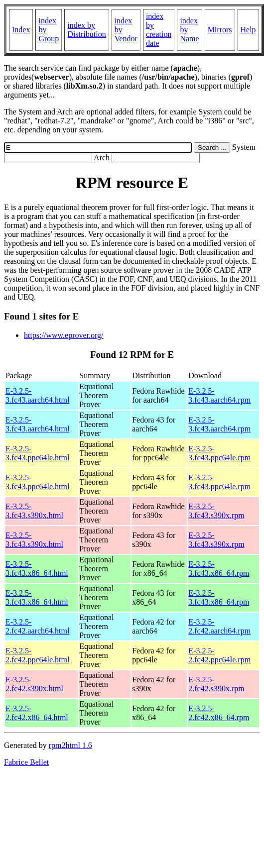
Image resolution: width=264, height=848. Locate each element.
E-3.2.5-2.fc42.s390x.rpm (216, 684)
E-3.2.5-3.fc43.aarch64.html (37, 395)
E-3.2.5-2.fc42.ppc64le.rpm (219, 655)
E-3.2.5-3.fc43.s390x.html (34, 511)
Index (21, 29)
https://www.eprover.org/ (64, 335)
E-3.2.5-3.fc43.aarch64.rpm (219, 395)
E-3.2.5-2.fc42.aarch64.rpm (219, 626)
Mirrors (220, 29)
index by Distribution (86, 29)
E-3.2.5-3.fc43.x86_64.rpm (218, 568)
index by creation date (159, 29)
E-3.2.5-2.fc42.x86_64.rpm (218, 713)
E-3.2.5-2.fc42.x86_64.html (36, 713)
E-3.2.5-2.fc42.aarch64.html (37, 626)
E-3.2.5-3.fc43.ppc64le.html (37, 453)
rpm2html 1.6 (70, 745)
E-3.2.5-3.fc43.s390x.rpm (216, 511)
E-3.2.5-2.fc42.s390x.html (34, 684)
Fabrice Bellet (26, 762)
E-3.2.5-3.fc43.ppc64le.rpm (219, 453)
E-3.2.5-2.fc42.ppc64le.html (37, 655)
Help (248, 29)
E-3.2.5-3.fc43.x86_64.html (36, 568)
